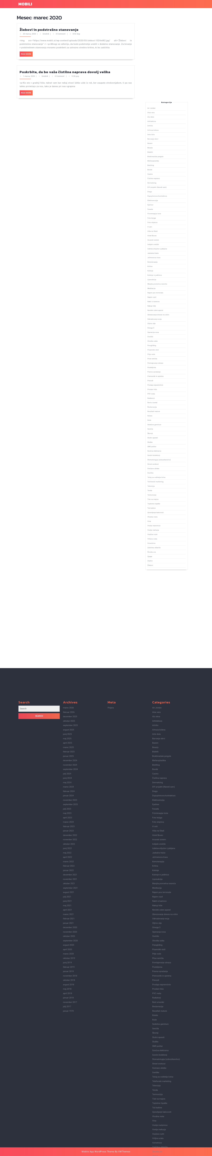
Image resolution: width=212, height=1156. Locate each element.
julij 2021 (67, 1149)
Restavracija (163, 376)
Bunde (155, 1021)
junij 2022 (67, 1100)
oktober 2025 (69, 973)
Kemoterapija (158, 1113)
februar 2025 (68, 1004)
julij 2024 (67, 1026)
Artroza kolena (163, 304)
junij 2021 (67, 1153)
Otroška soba (163, 359)
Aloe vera (156, 964)
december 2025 (70, 968)
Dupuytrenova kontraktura (164, 321)
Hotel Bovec (157, 1087)
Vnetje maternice (163, 407)
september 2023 (70, 1056)
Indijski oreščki (159, 1096)
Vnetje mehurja (163, 408)
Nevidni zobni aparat (164, 351)
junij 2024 (67, 1030)
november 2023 (70, 1052)
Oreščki (162, 358)
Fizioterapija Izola (160, 1065)
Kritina (155, 1118)
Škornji (162, 383)
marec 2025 (68, 999)
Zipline (162, 416)
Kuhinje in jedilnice (160, 1127)
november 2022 (70, 1091)
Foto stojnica (163, 328)
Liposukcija (163, 343)
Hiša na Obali (158, 1083)
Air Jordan (157, 960)
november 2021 (70, 1131)
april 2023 (67, 1070)
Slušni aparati (163, 384)
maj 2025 (67, 990)
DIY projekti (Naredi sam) (164, 319)
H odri (155, 1078)
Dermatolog (163, 318)
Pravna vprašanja (163, 367)
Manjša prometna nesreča (164, 344)
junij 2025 (67, 986)
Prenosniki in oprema (164, 368)
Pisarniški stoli (163, 361)
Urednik (45, 35)
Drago (162, 320)
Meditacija (157, 1140)
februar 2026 (68, 964)
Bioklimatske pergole (164, 311)
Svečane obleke (163, 392)
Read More (27, 13)
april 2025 (67, 995)
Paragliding (163, 360)
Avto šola (156, 986)
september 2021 (70, 1140)
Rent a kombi (163, 375)
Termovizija (163, 399)
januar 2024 (68, 1047)
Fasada (155, 1061)
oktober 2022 (69, 1096)
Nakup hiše (163, 350)
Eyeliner (155, 1056)
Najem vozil (157, 1149)
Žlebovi (162, 417)
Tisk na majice (163, 400)
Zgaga (162, 415)
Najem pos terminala (161, 1144)
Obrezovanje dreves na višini (164, 352)
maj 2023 (67, 1065)
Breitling (156, 1017)
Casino (155, 1026)
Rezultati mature (163, 377)
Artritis (162, 303)
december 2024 (70, 1012)
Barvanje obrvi (158, 990)
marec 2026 (68, 960)
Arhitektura (163, 302)
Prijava (111, 960)
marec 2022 (68, 1113)
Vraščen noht (163, 409)
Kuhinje (155, 1122)
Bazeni (155, 995)
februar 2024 (68, 1043)
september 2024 (70, 1021)
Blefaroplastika (163, 312)
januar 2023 (68, 1083)
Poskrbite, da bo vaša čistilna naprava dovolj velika (65, 30)
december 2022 (70, 1087)
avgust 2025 (68, 982)
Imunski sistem (159, 1091)
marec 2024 (68, 1039)
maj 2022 (67, 1105)
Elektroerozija (158, 1052)
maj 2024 (67, 1034)
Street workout (163, 391)
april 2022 (67, 1109)
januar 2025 (68, 1008)
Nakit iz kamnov (159, 1153)
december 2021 (70, 1127)
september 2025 (70, 977)
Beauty (155, 999)
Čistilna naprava (159, 1030)
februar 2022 (68, 1118)
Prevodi (162, 369)
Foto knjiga (163, 327)
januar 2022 (68, 1122)
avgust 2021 (68, 1144)
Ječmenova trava (160, 1109)
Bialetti (162, 310)
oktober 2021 (69, 1135)
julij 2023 (67, 1061)
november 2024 (70, 1017)
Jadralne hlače (163, 336)
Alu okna (156, 968)
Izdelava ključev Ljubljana (164, 335)
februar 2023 (68, 1078)
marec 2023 (68, 1074)
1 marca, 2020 (29, 35)
